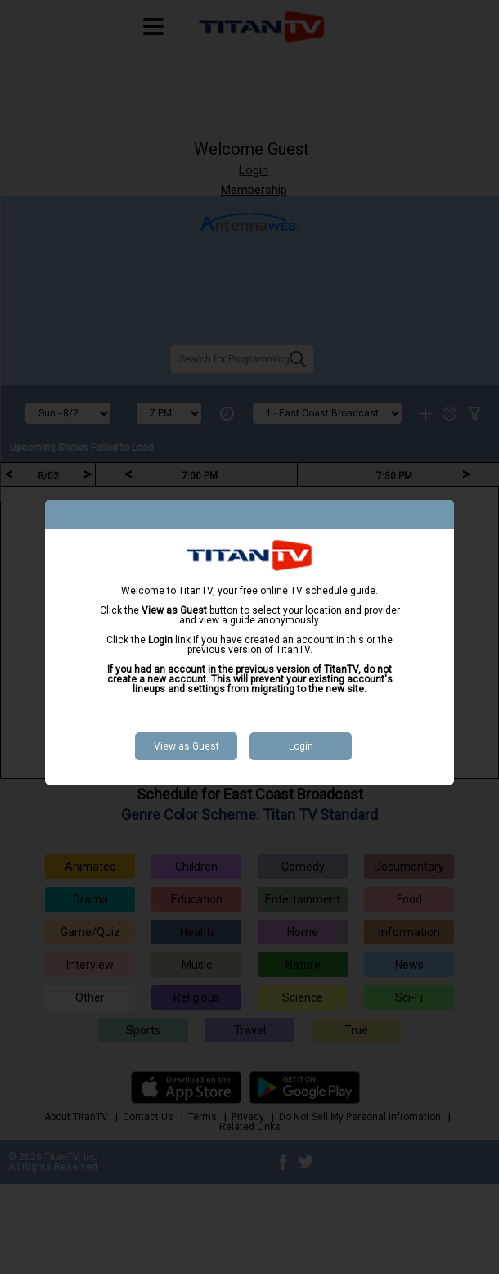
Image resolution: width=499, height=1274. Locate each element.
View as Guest (186, 746)
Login (301, 746)
